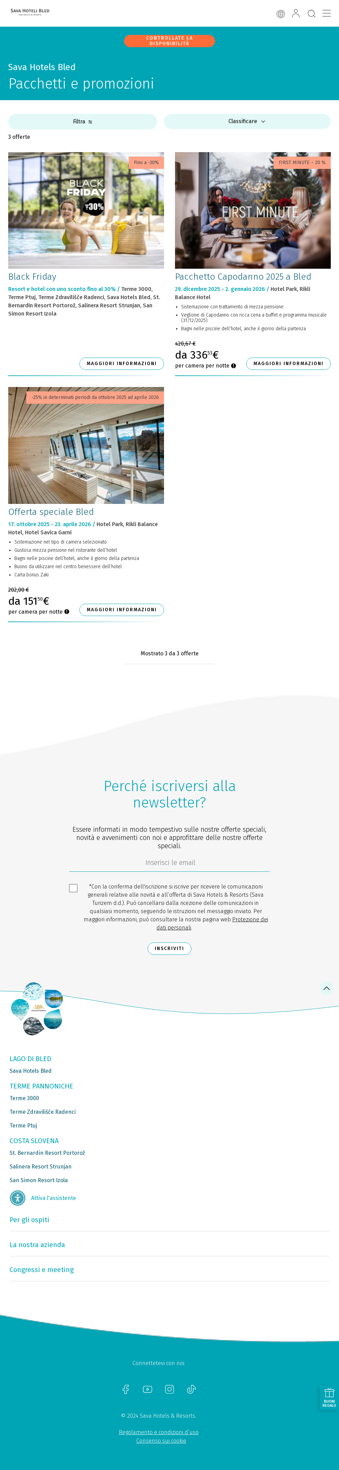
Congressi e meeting (42, 1270)
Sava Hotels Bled (31, 1071)
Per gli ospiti (29, 1220)
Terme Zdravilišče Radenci (43, 1112)
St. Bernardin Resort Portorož (47, 1153)
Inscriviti (169, 948)
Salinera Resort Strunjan (41, 1166)
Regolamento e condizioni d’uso (159, 1432)
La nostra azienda (37, 1245)
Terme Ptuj (23, 1125)
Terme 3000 (24, 1098)
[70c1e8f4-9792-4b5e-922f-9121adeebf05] (169, 864)
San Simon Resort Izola (39, 1180)
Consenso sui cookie (161, 1441)
